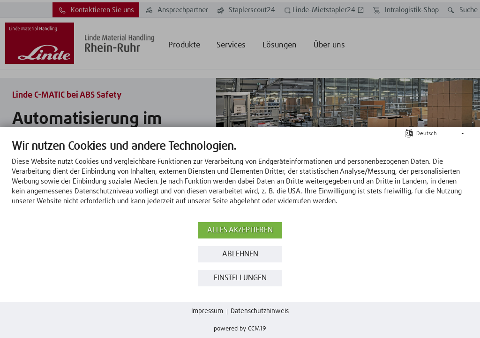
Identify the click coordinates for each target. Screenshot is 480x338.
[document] (240, 179)
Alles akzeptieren (240, 230)
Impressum (207, 311)
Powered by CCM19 (240, 329)
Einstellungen (240, 278)
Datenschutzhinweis (260, 311)
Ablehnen (240, 254)
